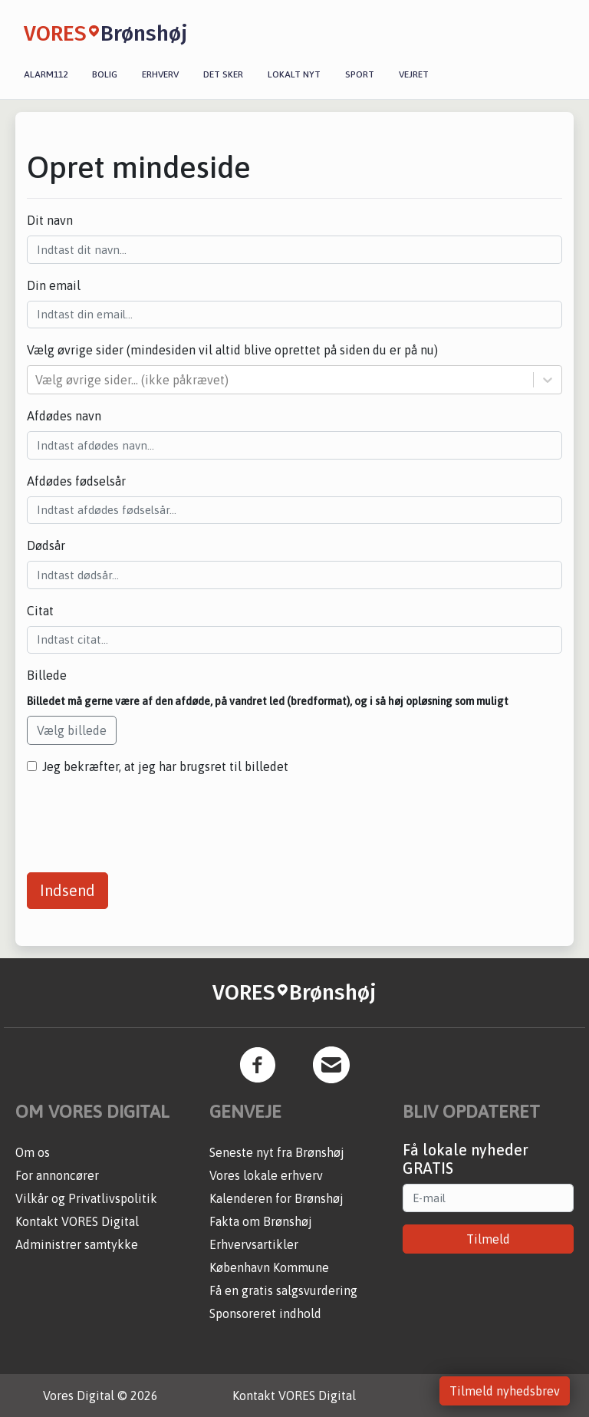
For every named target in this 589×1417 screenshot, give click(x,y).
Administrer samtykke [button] (76, 1244)
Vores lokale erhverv (266, 1175)
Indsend (67, 890)
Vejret (414, 74)
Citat (40, 611)
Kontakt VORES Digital (77, 1221)
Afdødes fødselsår (76, 481)
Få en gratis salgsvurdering (283, 1290)
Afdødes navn (64, 416)
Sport (359, 74)
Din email (54, 285)
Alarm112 (45, 74)
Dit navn (50, 220)
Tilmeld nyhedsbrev (504, 1391)
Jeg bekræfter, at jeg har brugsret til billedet (165, 766)
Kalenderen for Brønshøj (276, 1198)
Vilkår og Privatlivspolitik (86, 1198)
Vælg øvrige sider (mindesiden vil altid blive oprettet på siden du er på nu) (232, 350)
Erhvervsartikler (253, 1244)
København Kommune (269, 1267)
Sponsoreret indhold (265, 1313)
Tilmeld (488, 1239)
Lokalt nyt (294, 74)
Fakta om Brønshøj (260, 1221)
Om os (32, 1152)
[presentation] (143, 818)
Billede (47, 675)
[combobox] (36, 380)
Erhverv (160, 74)
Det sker (223, 74)
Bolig (104, 74)
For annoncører (57, 1175)
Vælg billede (72, 730)
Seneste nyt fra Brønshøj (276, 1152)
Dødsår (46, 545)
